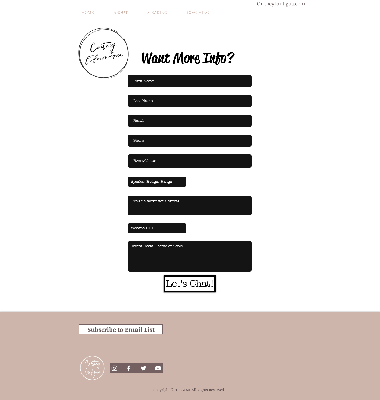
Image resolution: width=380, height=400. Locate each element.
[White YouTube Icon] (158, 368)
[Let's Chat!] (190, 283)
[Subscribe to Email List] (121, 329)
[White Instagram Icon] (114, 368)
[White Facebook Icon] (129, 368)
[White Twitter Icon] (143, 368)
